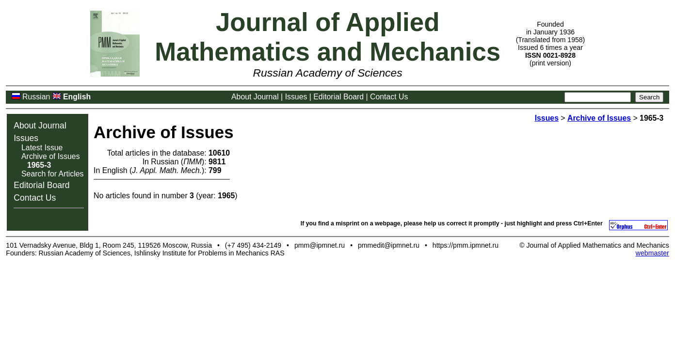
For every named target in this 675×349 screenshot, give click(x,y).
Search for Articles (52, 174)
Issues (296, 97)
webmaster (652, 253)
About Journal (255, 97)
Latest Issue (42, 147)
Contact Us (389, 97)
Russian (36, 97)
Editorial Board (338, 97)
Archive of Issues (50, 156)
